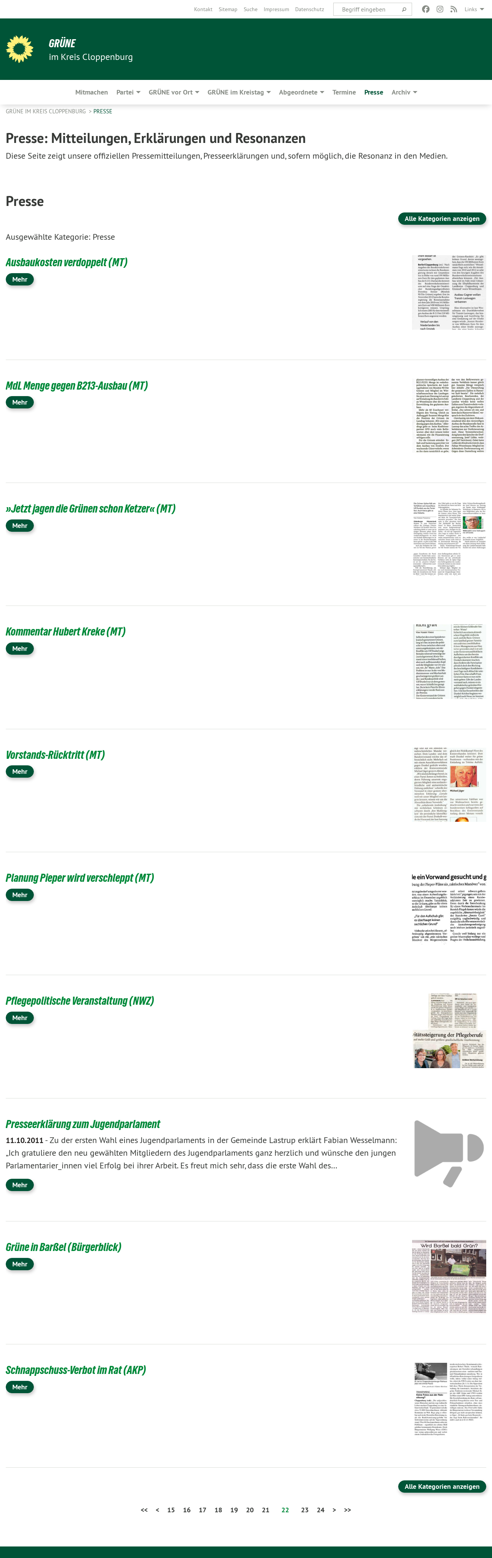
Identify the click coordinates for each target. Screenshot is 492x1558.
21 (265, 1509)
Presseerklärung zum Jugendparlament (89, 1124)
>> (347, 1509)
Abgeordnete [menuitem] (298, 92)
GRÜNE (63, 43)
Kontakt (203, 9)
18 (218, 1509)
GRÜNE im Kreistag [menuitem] (236, 92)
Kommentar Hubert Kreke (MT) (70, 631)
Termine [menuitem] (344, 92)
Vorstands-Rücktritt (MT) (58, 755)
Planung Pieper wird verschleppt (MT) (85, 877)
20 (250, 1509)
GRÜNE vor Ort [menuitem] (171, 92)
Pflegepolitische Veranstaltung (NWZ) (85, 1000)
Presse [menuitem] (373, 92)
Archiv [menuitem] (401, 92)
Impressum (276, 9)
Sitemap (228, 9)
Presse (102, 111)
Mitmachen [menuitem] (91, 92)
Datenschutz (309, 9)
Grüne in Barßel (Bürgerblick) (68, 1247)
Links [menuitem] (471, 9)
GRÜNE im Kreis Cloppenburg (46, 111)
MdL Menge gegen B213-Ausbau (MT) (82, 385)
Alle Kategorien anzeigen (442, 218)
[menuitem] (203, 9)
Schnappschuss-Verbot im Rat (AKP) (81, 1370)
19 (234, 1509)
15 (171, 1509)
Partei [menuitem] (125, 92)
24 (320, 1509)
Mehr (19, 279)
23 (305, 1509)
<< (144, 1509)
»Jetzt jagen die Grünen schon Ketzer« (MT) (96, 508)
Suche (251, 9)
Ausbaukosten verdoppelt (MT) (70, 262)
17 (202, 1509)
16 (187, 1509)
